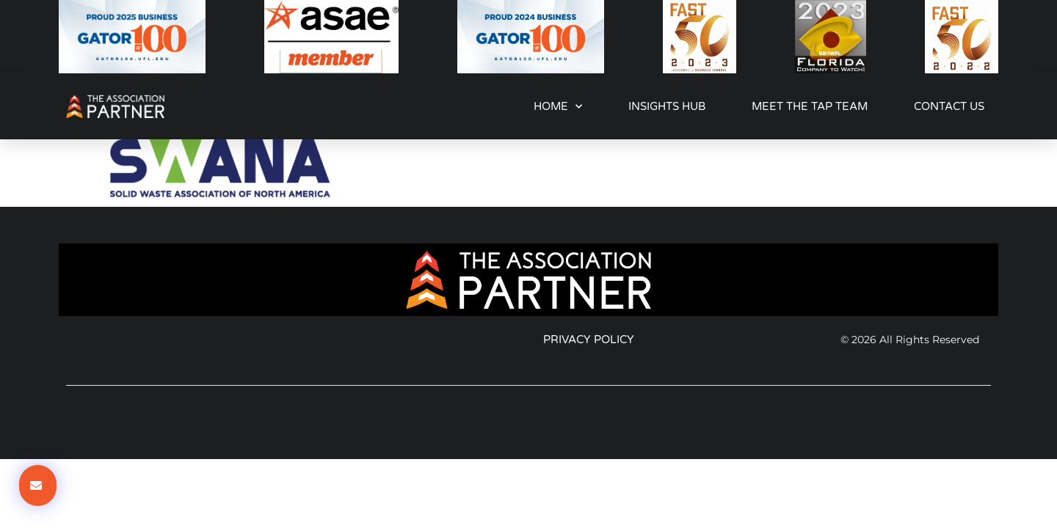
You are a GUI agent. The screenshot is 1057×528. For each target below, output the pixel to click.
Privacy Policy (588, 339)
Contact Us (949, 106)
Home (558, 106)
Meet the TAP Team (810, 106)
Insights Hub (666, 106)
